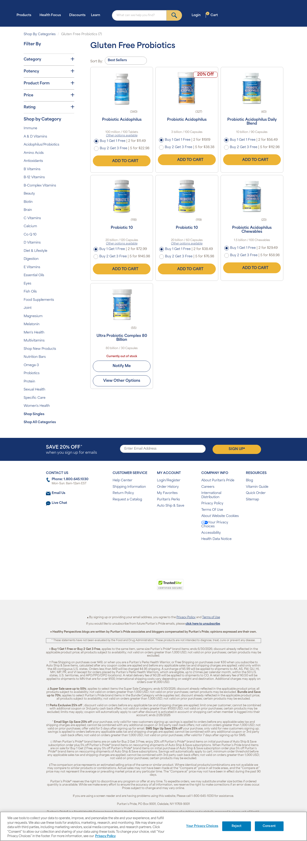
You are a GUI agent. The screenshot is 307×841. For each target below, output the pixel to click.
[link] (134, 587)
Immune (30, 128)
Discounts (77, 15)
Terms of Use (211, 617)
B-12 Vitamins (34, 177)
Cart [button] (212, 15)
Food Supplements (39, 300)
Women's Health (37, 406)
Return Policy (123, 493)
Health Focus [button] (52, 15)
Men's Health (34, 332)
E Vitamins (32, 267)
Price (49, 95)
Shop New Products (40, 349)
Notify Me (122, 366)
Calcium (30, 226)
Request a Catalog (127, 499)
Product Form (49, 83)
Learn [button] (97, 15)
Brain (28, 210)
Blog (249, 480)
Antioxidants (33, 161)
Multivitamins (34, 340)
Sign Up (237, 449)
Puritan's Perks (168, 499)
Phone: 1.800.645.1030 (70, 479)
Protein (29, 381)
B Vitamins (32, 169)
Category (49, 59)
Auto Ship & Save (170, 506)
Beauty (29, 193)
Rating (49, 107)
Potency (49, 71)
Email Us (58, 493)
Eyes (27, 283)
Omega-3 (31, 365)
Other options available (121, 135)
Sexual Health (34, 389)
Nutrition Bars (35, 357)
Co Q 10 (30, 234)
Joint (27, 308)
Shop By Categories (40, 34)
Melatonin (32, 324)
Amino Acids (34, 153)
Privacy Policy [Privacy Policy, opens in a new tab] (105, 836)
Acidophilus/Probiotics (41, 144)
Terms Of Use (212, 510)
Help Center (122, 480)
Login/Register (168, 480)
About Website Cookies (220, 516)
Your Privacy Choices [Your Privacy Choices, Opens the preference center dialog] (202, 826)
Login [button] (197, 15)
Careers (207, 487)
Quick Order (256, 493)
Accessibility (211, 533)
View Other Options (121, 381)
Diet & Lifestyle (35, 251)
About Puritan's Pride (217, 480)
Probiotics (32, 373)
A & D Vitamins (35, 136)
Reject (237, 826)
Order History (168, 487)
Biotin (28, 202)
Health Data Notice (216, 539)
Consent (269, 826)
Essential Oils (34, 275)
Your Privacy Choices (214, 524)
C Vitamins (32, 218)
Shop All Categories (40, 422)
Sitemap (252, 499)
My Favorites (167, 493)
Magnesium (33, 316)
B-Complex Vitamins (40, 185)
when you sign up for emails (71, 450)
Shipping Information (129, 487)
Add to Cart (121, 161)
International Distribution (211, 495)
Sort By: (96, 61)
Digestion (31, 259)
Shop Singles (34, 414)
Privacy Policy (212, 503)
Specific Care (34, 398)
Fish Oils (30, 291)
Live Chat (59, 503)
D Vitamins (32, 242)
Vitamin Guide (257, 487)
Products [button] (25, 15)
